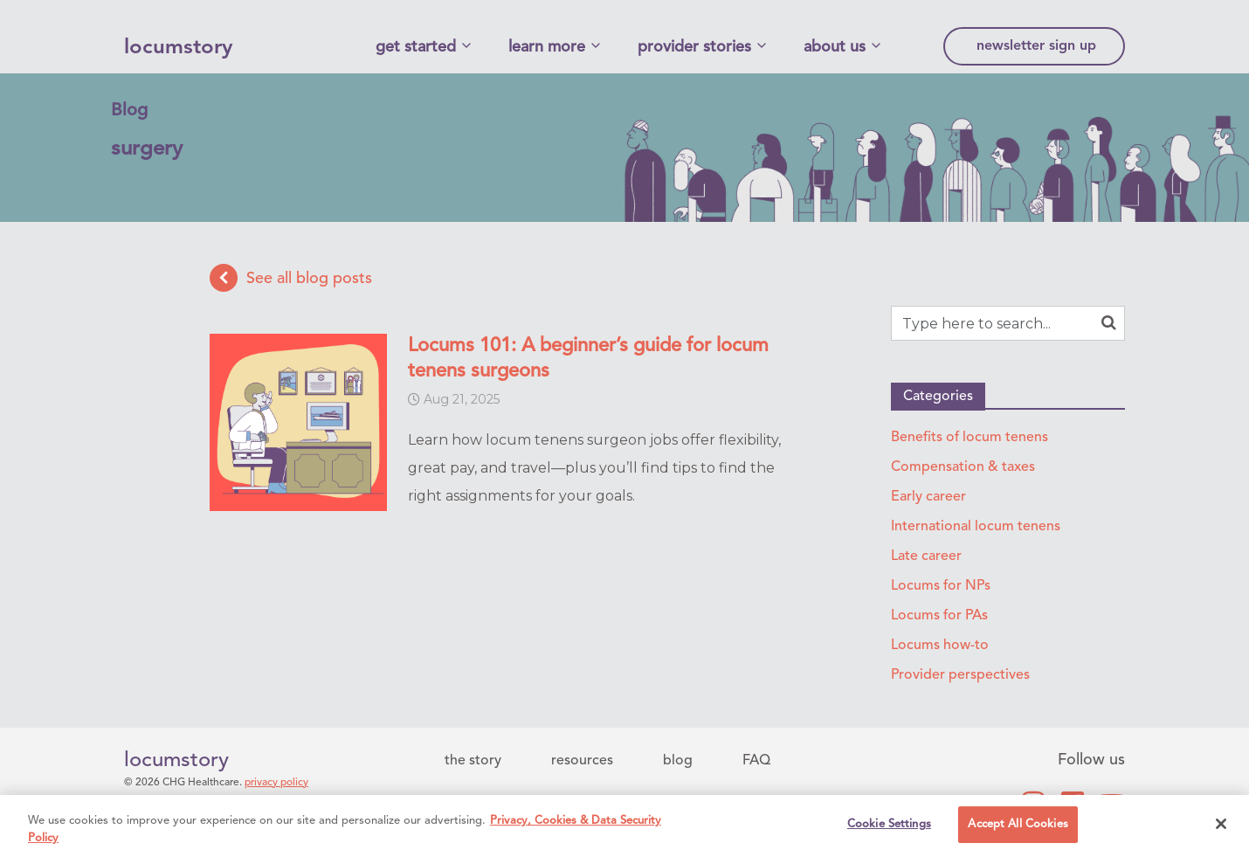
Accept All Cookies (1017, 825)
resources (582, 761)
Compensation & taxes (963, 467)
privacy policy (276, 783)
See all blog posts (291, 278)
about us (835, 47)
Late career (926, 556)
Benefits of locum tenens (969, 438)
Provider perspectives (960, 675)
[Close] (1221, 824)
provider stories (694, 47)
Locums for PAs (939, 616)
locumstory (178, 48)
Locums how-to (940, 646)
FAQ (756, 761)
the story (473, 761)
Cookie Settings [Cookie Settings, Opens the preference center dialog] (889, 825)
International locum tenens (975, 527)
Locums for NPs (940, 586)
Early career (928, 497)
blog (678, 761)
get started (416, 47)
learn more (546, 47)
